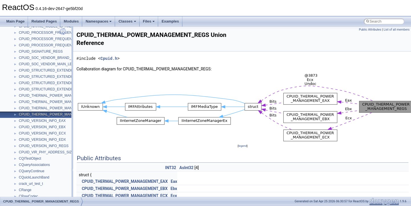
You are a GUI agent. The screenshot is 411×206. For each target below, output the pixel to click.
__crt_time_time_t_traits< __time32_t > (48, 29)
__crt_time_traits (31, 41)
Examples (170, 21)
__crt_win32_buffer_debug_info (43, 54)
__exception (28, 161)
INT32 (170, 167)
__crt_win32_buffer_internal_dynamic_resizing (54, 66)
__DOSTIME (28, 154)
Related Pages (44, 21)
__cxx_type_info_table (36, 117)
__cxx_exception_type (36, 98)
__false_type (28, 173)
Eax (174, 181)
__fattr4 (25, 180)
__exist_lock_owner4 (35, 167)
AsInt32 (187, 167)
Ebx (174, 188)
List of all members (397, 29)
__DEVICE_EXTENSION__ (40, 136)
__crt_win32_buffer (33, 47)
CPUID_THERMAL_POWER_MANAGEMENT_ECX (125, 195)
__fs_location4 (30, 192)
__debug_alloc (30, 123)
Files (149, 21)
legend (242, 145)
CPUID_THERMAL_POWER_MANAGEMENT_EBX (125, 188)
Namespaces (99, 21)
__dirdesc (26, 142)
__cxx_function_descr (35, 104)
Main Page (15, 21)
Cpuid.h (108, 58)
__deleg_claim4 (31, 129)
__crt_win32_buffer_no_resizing (43, 73)
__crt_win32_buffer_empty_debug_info (48, 60)
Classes (127, 21)
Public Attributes (370, 29)
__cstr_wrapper (31, 85)
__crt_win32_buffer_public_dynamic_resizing (53, 79)
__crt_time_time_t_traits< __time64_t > (48, 35)
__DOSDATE (29, 148)
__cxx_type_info (31, 110)
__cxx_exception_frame (37, 92)
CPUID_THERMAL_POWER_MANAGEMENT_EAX (125, 181)
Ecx (174, 195)
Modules (71, 21)
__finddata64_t (30, 186)
